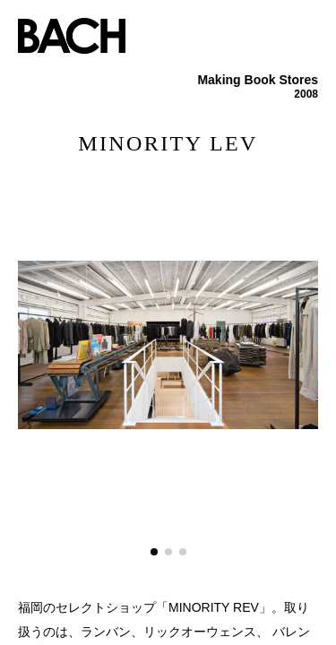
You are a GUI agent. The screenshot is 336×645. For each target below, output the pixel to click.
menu (309, 27)
